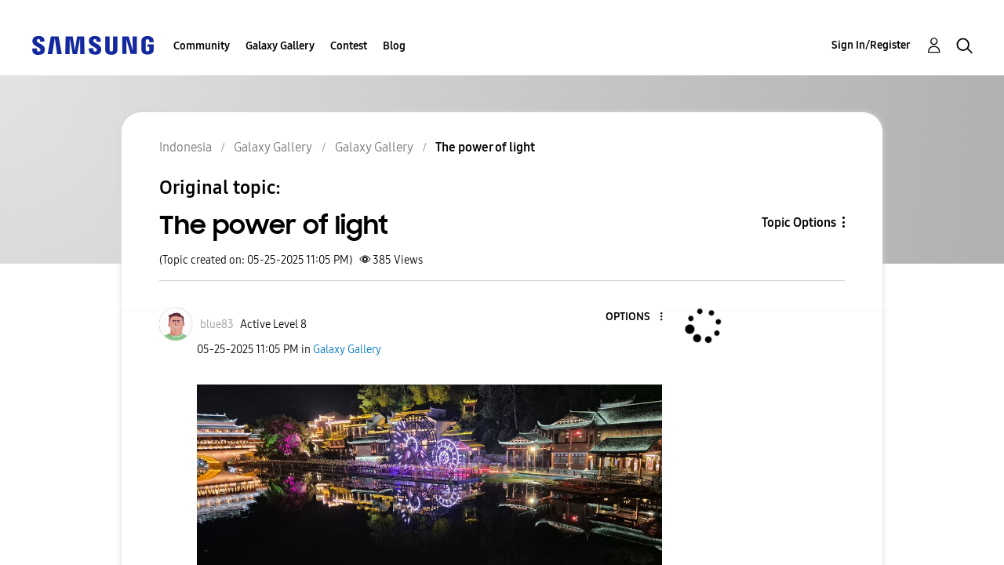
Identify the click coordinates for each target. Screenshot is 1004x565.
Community (201, 46)
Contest (348, 46)
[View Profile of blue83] (217, 324)
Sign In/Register (871, 45)
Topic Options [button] (799, 222)
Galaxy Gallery (280, 46)
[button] (634, 317)
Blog (394, 46)
